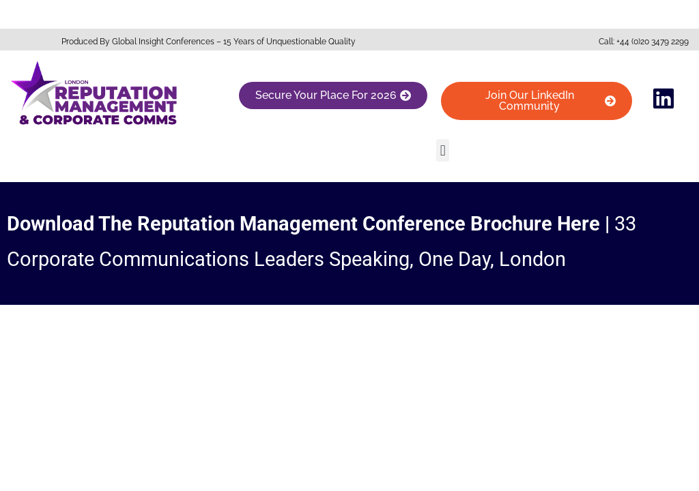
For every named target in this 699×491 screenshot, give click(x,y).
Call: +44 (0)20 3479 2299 (644, 41)
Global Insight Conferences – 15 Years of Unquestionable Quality (234, 41)
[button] (442, 150)
